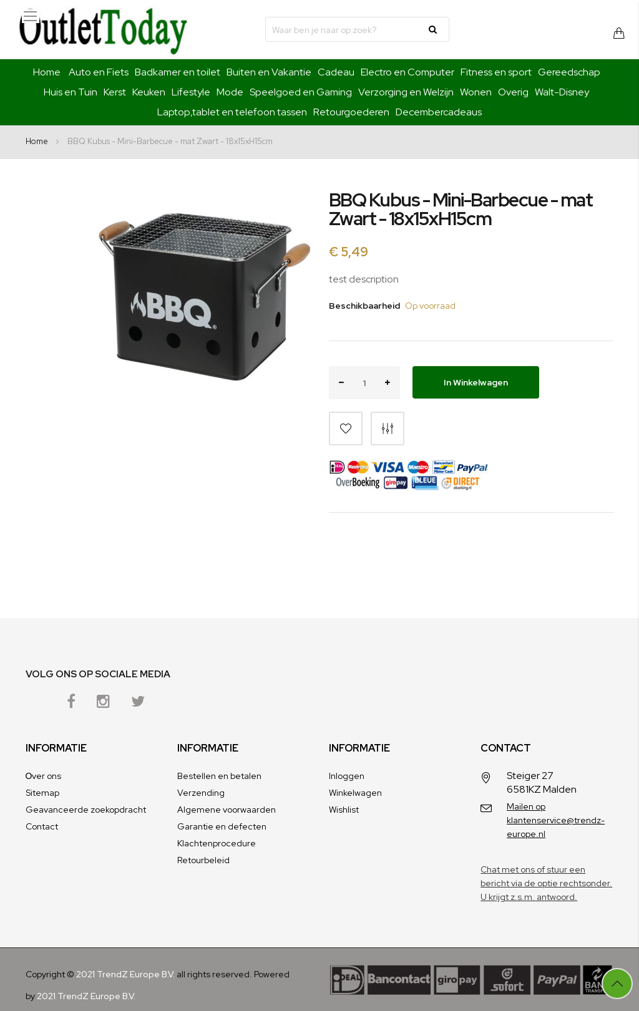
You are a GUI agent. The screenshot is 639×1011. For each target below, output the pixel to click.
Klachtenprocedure (216, 843)
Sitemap (42, 792)
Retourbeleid (203, 860)
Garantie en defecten (221, 826)
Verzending (201, 792)
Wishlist (344, 809)
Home (47, 72)
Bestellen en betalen (219, 775)
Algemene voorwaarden (226, 809)
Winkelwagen (355, 792)
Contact (42, 826)
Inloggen (346, 775)
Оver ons (44, 775)
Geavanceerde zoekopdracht (86, 809)
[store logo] (102, 29)
